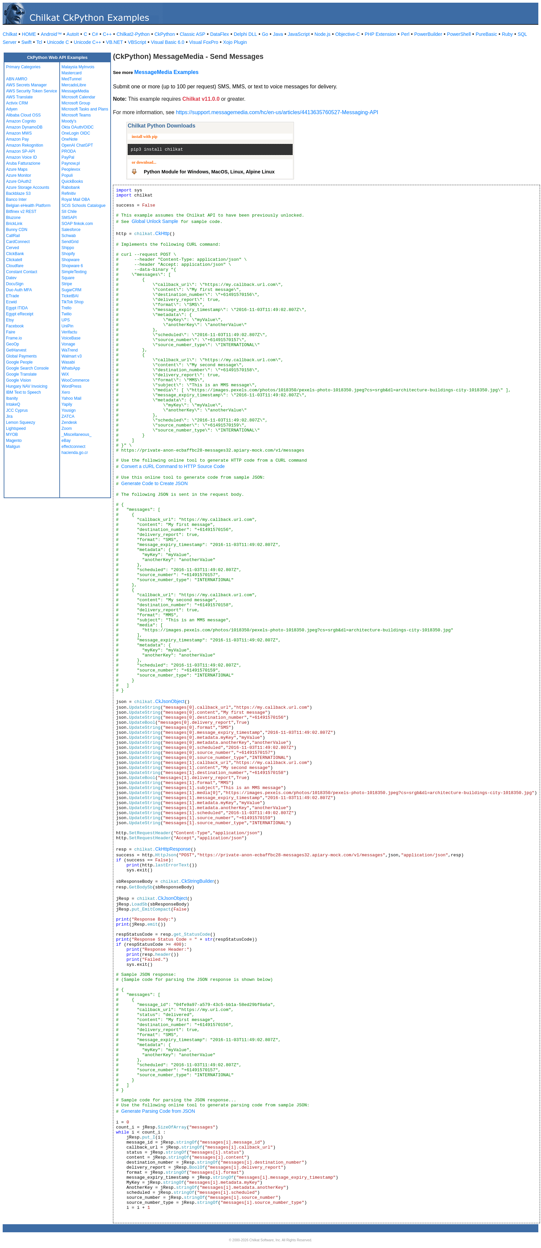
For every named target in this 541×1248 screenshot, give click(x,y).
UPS (66, 320)
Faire (10, 332)
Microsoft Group (76, 103)
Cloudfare (14, 265)
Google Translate (21, 374)
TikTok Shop (73, 302)
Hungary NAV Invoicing (26, 386)
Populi (67, 175)
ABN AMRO (16, 79)
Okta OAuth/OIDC (78, 127)
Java (278, 34)
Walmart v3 (72, 356)
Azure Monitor (18, 175)
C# (95, 34)
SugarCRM (71, 290)
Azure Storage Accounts (27, 187)
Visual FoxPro (203, 42)
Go (265, 34)
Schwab (69, 235)
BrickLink (14, 223)
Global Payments (21, 356)
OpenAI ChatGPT (77, 145)
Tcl (39, 42)
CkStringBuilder (197, 881)
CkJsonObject (169, 701)
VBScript (137, 42)
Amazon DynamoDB (24, 127)
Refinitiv (69, 193)
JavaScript (299, 34)
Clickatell (14, 259)
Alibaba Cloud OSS (23, 115)
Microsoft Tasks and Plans (85, 109)
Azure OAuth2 (18, 181)
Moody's (69, 121)
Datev (11, 278)
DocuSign (14, 284)
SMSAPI (69, 217)
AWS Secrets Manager (26, 85)
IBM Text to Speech (23, 392)
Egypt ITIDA (17, 308)
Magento (14, 440)
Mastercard (72, 73)
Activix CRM (17, 103)
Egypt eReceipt (19, 314)
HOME (29, 34)
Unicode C (58, 42)
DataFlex (219, 34)
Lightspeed (16, 428)
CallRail (13, 235)
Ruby (507, 34)
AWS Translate (19, 97)
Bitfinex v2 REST (21, 211)
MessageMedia (75, 91)
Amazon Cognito (21, 121)
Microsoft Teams (76, 115)
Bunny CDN (16, 229)
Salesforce (71, 229)
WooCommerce (75, 380)
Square (68, 278)
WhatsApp (71, 368)
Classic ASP (192, 34)
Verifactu (69, 332)
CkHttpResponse (173, 849)
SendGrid (70, 241)
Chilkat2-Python (133, 34)
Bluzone (13, 217)
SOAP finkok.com (77, 223)
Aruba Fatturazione (23, 163)
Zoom (67, 428)
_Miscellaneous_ (77, 434)
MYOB (12, 434)
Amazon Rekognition (24, 145)
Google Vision (18, 380)
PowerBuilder (428, 34)
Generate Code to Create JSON (154, 483)
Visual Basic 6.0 (167, 42)
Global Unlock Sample (155, 221)
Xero (66, 392)
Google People (19, 362)
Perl (405, 34)
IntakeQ (13, 404)
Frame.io (14, 338)
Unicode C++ (87, 42)
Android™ (51, 34)
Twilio (67, 314)
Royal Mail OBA (76, 199)
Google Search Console (27, 368)
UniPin (67, 326)
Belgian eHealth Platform (28, 205)
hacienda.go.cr (75, 452)
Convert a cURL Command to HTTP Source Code (173, 466)
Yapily (67, 404)
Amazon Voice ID (21, 157)
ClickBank (15, 253)
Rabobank (71, 187)
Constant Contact (21, 271)
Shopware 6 (72, 265)
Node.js (322, 34)
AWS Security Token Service (31, 91)
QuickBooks (72, 181)
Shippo (68, 247)
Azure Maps (16, 169)
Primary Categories (23, 67)
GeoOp (12, 344)
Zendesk (69, 422)
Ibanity (12, 398)
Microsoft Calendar (79, 97)
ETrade (12, 296)
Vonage (68, 344)
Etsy (10, 320)
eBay (66, 440)
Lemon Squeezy (20, 422)
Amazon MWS (19, 133)
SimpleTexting (74, 271)
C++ (107, 34)
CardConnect (18, 241)
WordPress (71, 386)
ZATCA (68, 416)
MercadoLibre (74, 85)
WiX (65, 374)
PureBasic (486, 34)
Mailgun (13, 446)
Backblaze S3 (18, 193)
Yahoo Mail (71, 398)
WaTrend (70, 350)
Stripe (67, 284)
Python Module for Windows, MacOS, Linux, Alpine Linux (209, 171)
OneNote (70, 139)
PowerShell (459, 34)
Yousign (69, 410)
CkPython (165, 34)
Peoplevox (71, 169)
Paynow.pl (71, 163)
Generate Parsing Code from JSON (158, 1111)
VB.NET (114, 42)
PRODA (69, 151)
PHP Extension (380, 34)
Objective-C (347, 34)
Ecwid (11, 302)
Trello (67, 308)
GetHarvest (16, 350)
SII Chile (69, 211)
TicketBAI (70, 296)
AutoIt (73, 34)
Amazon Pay (17, 139)
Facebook (15, 326)
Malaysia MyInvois (78, 67)
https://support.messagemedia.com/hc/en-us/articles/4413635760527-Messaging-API (277, 112)
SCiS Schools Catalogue (84, 205)
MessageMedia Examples (166, 72)
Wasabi (68, 362)
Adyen (11, 109)
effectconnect (73, 446)
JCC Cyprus (17, 410)
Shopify (68, 253)
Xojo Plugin (235, 42)
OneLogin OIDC (76, 133)
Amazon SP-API (20, 151)
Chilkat (10, 34)
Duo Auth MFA (19, 290)
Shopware (71, 259)
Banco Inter (16, 199)
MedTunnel (72, 79)
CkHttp (162, 233)
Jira (9, 416)
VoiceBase (71, 338)
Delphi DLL (245, 34)
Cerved (12, 247)
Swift (26, 42)
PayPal (68, 157)
